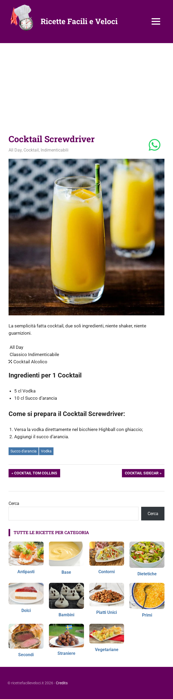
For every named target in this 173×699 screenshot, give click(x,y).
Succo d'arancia (23, 451)
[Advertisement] (86, 83)
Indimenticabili (54, 150)
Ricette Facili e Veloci (79, 21)
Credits (62, 683)
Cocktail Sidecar (142, 473)
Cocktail (31, 150)
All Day (15, 150)
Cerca (14, 503)
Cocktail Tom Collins (35, 473)
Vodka (46, 451)
